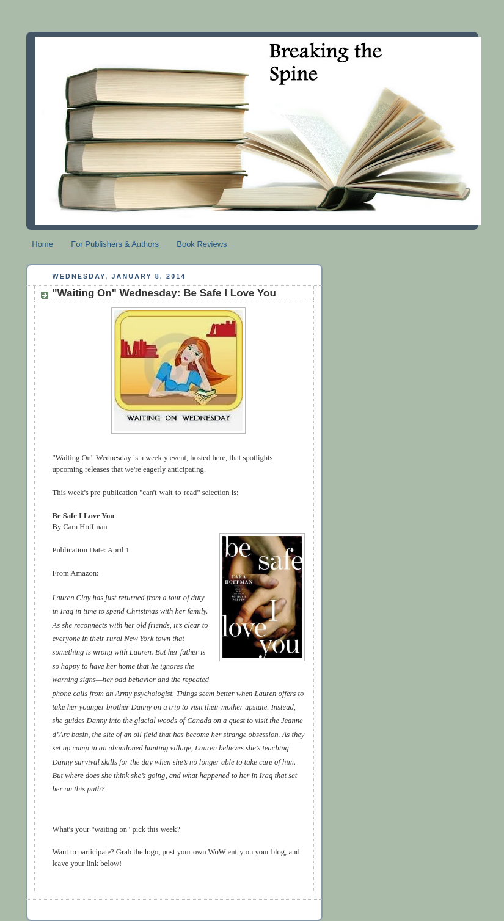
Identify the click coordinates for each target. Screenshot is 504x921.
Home (42, 244)
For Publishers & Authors (115, 244)
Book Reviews (202, 244)
